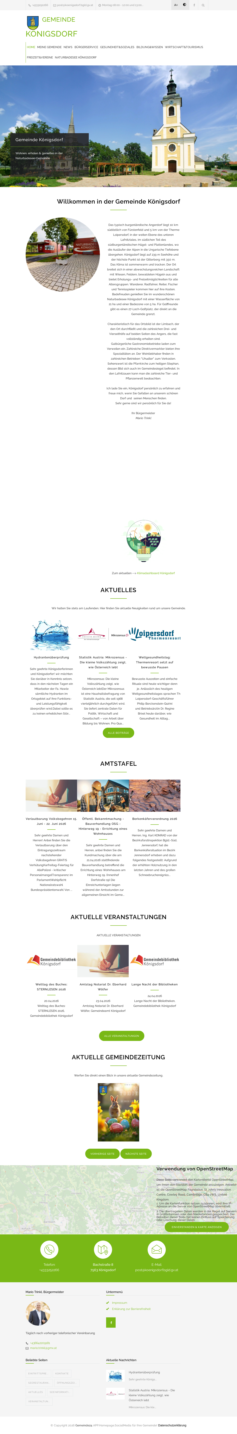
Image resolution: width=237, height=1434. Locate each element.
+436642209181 (40, 1343)
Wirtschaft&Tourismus (184, 47)
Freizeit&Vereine (40, 57)
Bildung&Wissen (149, 47)
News (68, 47)
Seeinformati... (60, 1392)
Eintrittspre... (38, 1373)
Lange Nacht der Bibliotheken (155, 984)
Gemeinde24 (83, 1425)
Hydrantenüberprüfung (51, 657)
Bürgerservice (86, 47)
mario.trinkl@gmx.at (43, 1348)
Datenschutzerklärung (172, 1425)
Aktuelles (35, 1392)
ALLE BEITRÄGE (118, 732)
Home (31, 47)
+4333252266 (40, 5)
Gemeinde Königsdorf (39, 139)
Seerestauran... (39, 1383)
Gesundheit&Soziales (117, 47)
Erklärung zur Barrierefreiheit (131, 1309)
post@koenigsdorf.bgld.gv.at (75, 5)
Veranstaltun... (39, 1401)
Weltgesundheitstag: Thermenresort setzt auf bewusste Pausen (154, 662)
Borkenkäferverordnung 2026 (154, 818)
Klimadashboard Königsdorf (156, 573)
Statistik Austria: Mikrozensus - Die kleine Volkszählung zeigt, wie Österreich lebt (103, 662)
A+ (176, 5)
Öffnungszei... (67, 1383)
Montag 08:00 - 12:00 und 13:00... (122, 5)
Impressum (119, 1302)
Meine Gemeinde (49, 47)
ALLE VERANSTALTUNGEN (121, 1036)
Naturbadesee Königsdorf (76, 57)
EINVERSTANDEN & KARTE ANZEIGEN (197, 1227)
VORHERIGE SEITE (102, 1153)
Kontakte (62, 1373)
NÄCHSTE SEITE (136, 1153)
